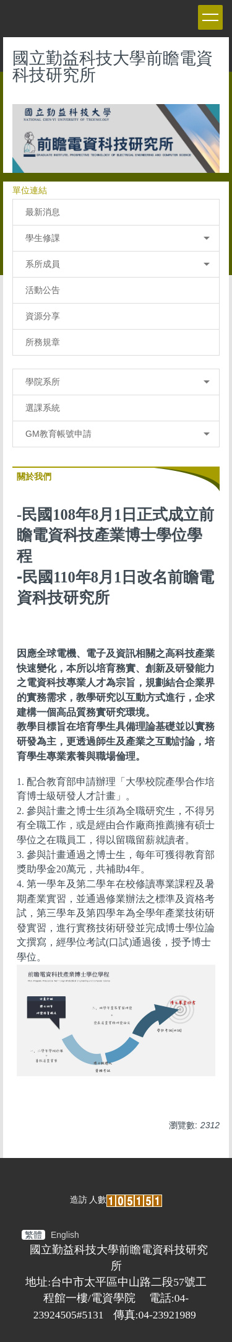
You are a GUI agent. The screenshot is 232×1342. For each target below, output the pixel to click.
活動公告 (42, 290)
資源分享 (42, 316)
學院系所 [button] (117, 382)
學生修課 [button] (117, 238)
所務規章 (42, 342)
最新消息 (42, 212)
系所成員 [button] (117, 264)
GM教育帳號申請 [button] (117, 434)
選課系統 (42, 408)
